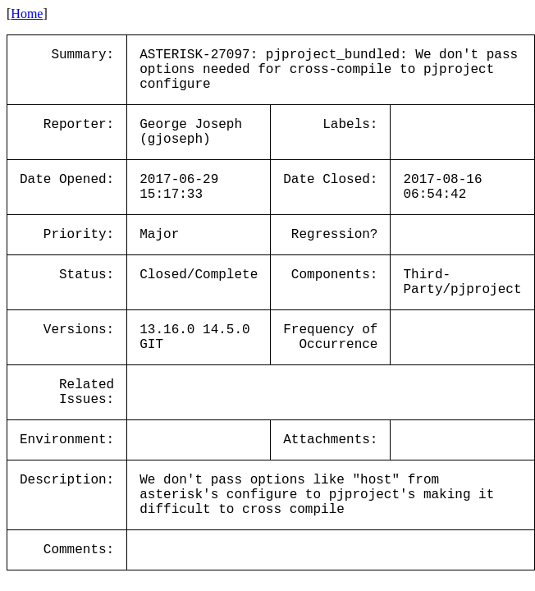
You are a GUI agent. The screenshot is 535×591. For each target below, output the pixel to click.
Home (27, 14)
